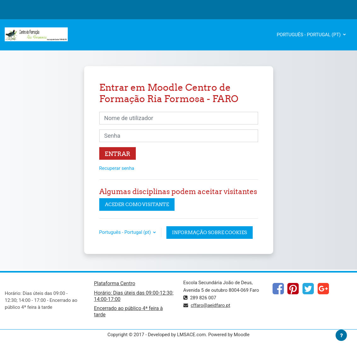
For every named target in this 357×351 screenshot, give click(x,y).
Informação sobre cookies (209, 232)
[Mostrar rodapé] (341, 335)
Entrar (117, 154)
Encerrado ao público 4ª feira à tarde (128, 311)
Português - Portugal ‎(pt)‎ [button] (125, 232)
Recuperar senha (117, 168)
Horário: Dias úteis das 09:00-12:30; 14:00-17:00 (133, 296)
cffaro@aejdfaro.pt (210, 305)
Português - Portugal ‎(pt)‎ (309, 34)
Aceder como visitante (137, 204)
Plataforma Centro (114, 283)
